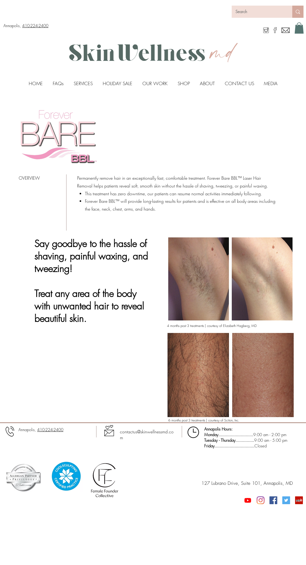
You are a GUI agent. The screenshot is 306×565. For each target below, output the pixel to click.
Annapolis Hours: (218, 429)
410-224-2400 (35, 25)
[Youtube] (248, 500)
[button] (299, 28)
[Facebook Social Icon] (273, 500)
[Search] (257, 12)
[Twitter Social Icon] (286, 500)
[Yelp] (299, 500)
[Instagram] (260, 500)
